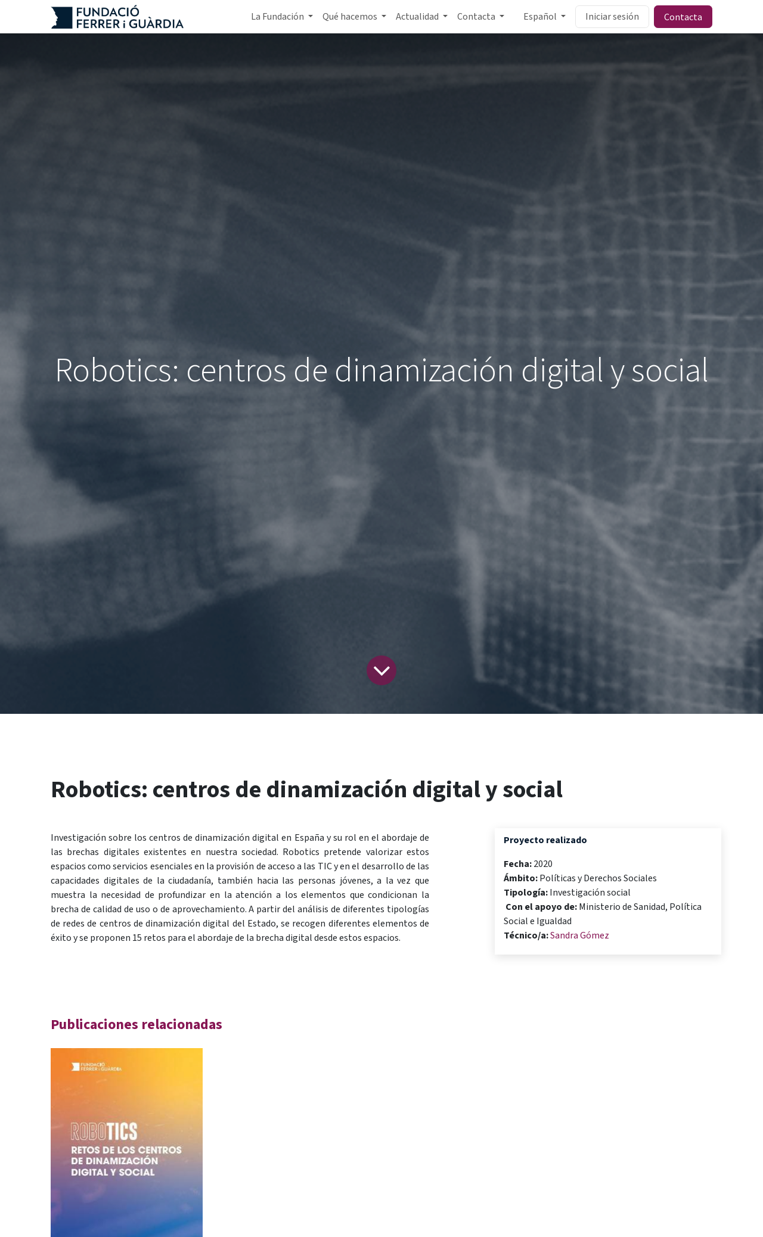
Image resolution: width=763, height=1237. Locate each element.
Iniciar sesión (612, 16)
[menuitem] (282, 17)
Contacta (683, 17)
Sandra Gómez (579, 935)
